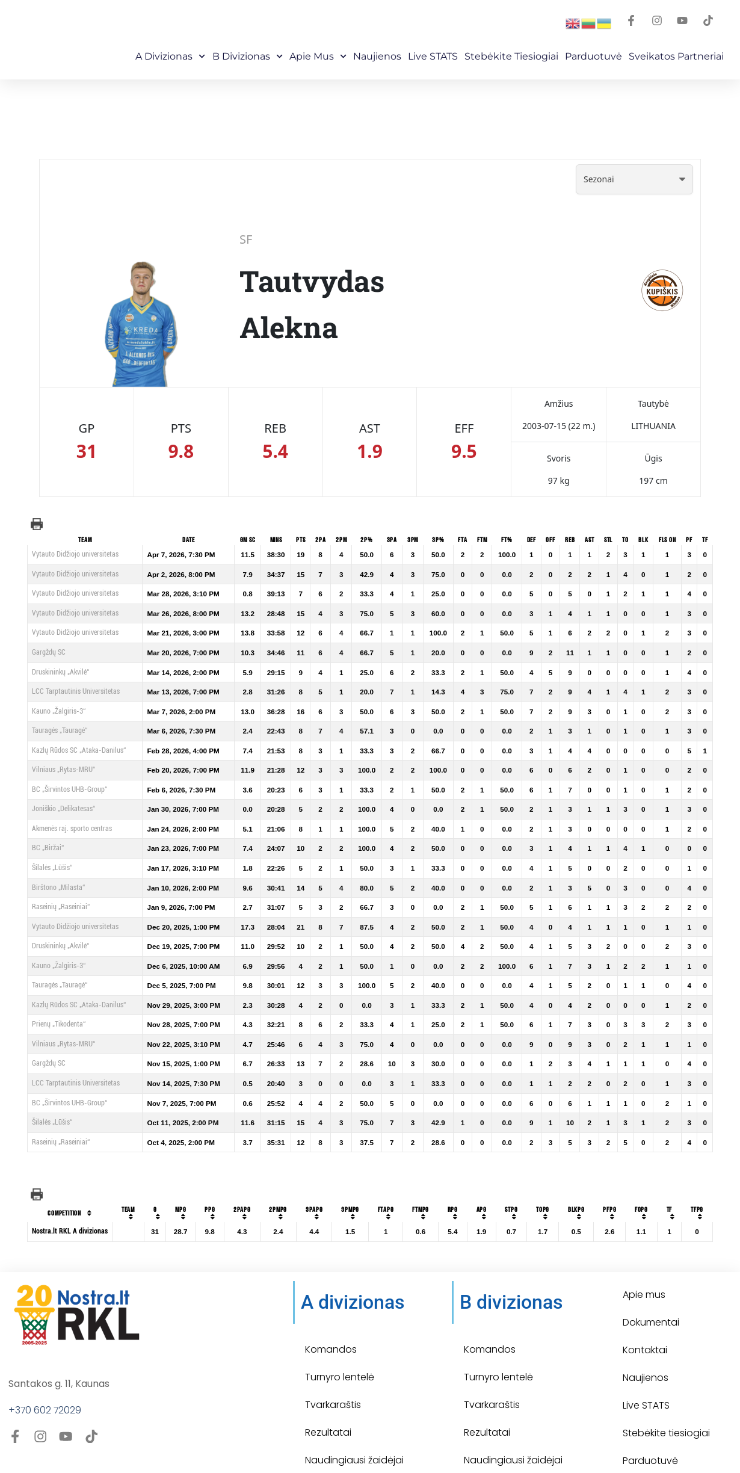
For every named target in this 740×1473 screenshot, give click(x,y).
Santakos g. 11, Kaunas (58, 1358)
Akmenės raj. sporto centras (72, 828)
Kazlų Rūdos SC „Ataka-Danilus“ (79, 750)
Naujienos (377, 56)
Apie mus (318, 56)
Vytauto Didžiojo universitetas (75, 554)
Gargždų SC (49, 652)
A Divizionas (170, 56)
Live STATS (433, 56)
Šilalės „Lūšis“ (52, 867)
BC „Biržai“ (48, 848)
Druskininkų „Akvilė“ (60, 672)
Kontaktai (645, 1324)
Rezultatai (328, 1406)
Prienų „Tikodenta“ (58, 1024)
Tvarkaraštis (333, 1379)
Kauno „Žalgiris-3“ (58, 711)
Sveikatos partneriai (676, 56)
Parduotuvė (593, 56)
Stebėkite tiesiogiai (666, 1407)
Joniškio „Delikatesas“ (63, 808)
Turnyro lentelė (339, 1351)
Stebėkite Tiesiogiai (511, 56)
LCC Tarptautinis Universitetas (76, 691)
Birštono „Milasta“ (58, 887)
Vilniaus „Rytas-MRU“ (63, 769)
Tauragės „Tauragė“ (59, 730)
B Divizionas (247, 56)
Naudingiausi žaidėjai (354, 1434)
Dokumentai (651, 1296)
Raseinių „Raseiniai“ (61, 907)
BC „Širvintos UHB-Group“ (69, 789)
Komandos (331, 1323)
